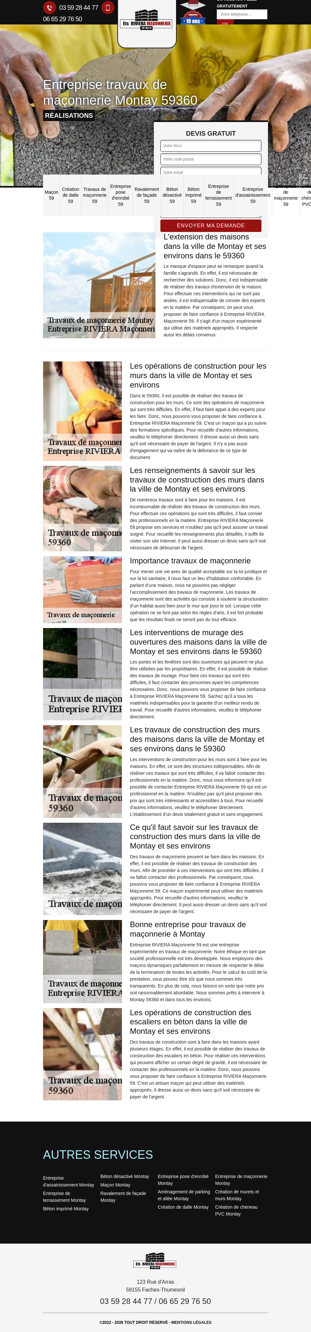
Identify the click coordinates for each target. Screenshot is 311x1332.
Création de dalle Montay (183, 1207)
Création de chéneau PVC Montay (236, 1210)
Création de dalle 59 (70, 195)
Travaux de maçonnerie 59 (95, 195)
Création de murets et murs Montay (237, 1195)
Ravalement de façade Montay (123, 1197)
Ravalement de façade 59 (147, 195)
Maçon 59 (51, 195)
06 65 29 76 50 (185, 1301)
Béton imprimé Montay (66, 1208)
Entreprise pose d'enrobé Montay (183, 1180)
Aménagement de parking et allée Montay (184, 1195)
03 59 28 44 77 (70, 7)
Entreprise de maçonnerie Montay (241, 1180)
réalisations (69, 115)
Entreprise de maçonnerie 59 (286, 195)
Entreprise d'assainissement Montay (68, 1181)
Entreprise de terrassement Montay (64, 1197)
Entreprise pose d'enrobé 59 (120, 195)
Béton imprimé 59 (193, 195)
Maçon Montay (115, 1184)
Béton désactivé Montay (124, 1176)
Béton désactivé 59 (172, 195)
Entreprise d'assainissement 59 (252, 195)
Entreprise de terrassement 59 (218, 195)
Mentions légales (191, 1322)
